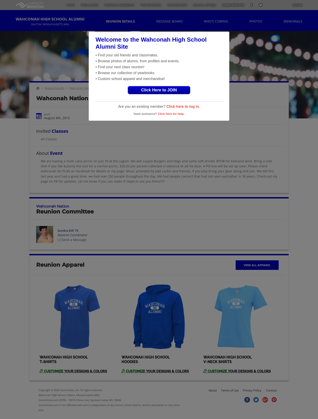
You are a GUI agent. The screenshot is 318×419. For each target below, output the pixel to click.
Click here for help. (171, 113)
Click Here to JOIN (159, 90)
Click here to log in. (183, 106)
